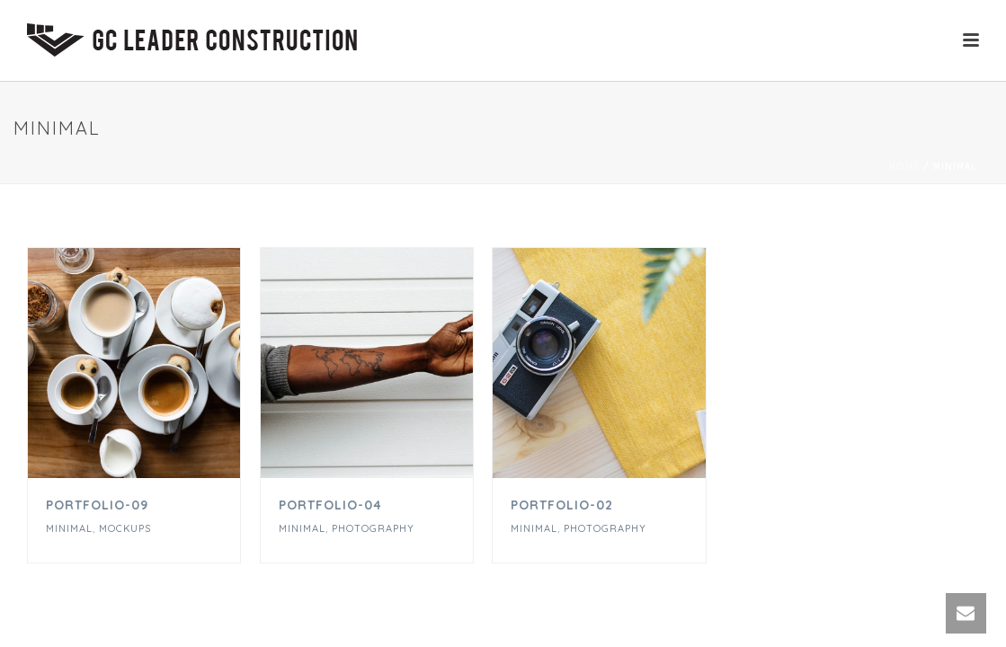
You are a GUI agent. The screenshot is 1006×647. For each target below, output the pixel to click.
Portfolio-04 (330, 505)
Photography (373, 528)
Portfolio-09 (97, 505)
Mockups (125, 528)
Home (904, 167)
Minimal (69, 528)
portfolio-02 (562, 505)
